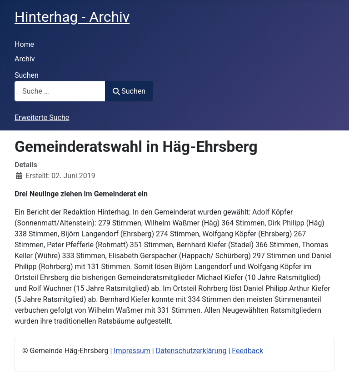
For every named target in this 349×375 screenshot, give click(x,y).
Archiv (25, 59)
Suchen (27, 75)
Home (24, 44)
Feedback (247, 350)
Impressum (132, 350)
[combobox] (60, 91)
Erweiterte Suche (42, 117)
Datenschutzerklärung (191, 350)
